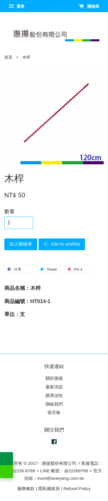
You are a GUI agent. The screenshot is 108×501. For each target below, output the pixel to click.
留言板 (54, 412)
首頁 (8, 57)
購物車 (88, 6)
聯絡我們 (54, 404)
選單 (16, 6)
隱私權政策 (49, 488)
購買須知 (54, 395)
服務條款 (26, 488)
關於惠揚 (54, 378)
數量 (9, 211)
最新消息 (54, 386)
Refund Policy (76, 488)
